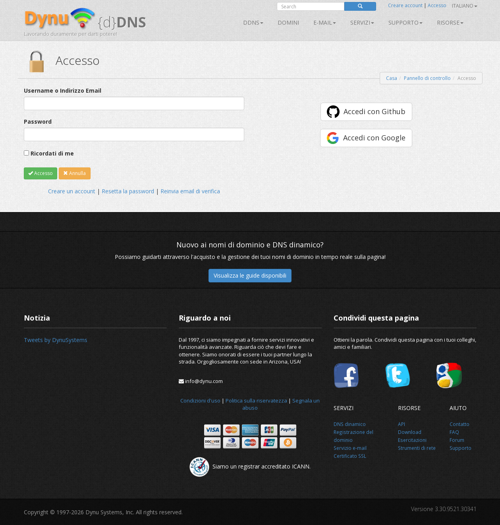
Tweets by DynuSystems (55, 340)
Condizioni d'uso (200, 400)
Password (38, 121)
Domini (288, 22)
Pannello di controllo (427, 78)
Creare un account (71, 191)
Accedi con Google (374, 137)
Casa (391, 78)
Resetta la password (128, 191)
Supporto (405, 22)
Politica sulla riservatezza (256, 400)
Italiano (464, 5)
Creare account (405, 5)
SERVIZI (362, 22)
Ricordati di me (52, 153)
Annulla (74, 173)
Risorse (450, 22)
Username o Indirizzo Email (62, 90)
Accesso (437, 5)
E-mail (324, 22)
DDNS (253, 22)
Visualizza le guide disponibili (250, 275)
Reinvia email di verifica (190, 191)
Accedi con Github (374, 111)
